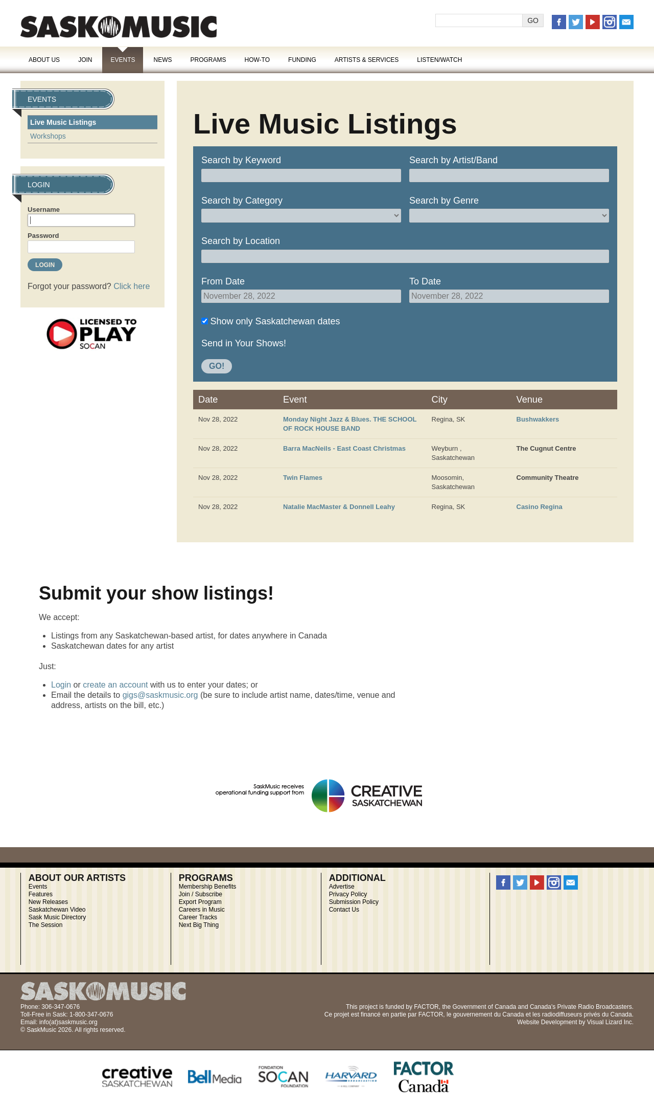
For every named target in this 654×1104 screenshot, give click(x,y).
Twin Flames (302, 477)
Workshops (48, 136)
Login (61, 684)
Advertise (342, 886)
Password (43, 235)
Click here (131, 286)
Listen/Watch (439, 59)
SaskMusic (118, 26)
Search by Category (242, 200)
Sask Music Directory (57, 917)
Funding (302, 59)
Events (122, 59)
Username (44, 209)
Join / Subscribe (200, 894)
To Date (425, 281)
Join (85, 59)
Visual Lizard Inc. (610, 1022)
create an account (115, 684)
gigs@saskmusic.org (160, 695)
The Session (46, 925)
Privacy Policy (348, 894)
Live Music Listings (63, 122)
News (162, 59)
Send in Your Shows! (243, 343)
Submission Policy (354, 902)
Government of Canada (484, 1006)
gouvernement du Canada (488, 1014)
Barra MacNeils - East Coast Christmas (344, 448)
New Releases (48, 902)
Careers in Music (202, 909)
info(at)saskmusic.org (68, 1022)
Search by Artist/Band (453, 160)
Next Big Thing (199, 925)
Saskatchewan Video (57, 909)
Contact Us (344, 909)
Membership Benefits (208, 886)
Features (41, 894)
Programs (208, 59)
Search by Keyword (241, 160)
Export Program (200, 902)
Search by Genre (444, 200)
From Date (223, 281)
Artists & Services (367, 59)
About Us (44, 59)
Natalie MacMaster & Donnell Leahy (339, 507)
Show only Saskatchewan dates (275, 321)
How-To (257, 59)
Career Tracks (198, 917)
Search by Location (240, 241)
